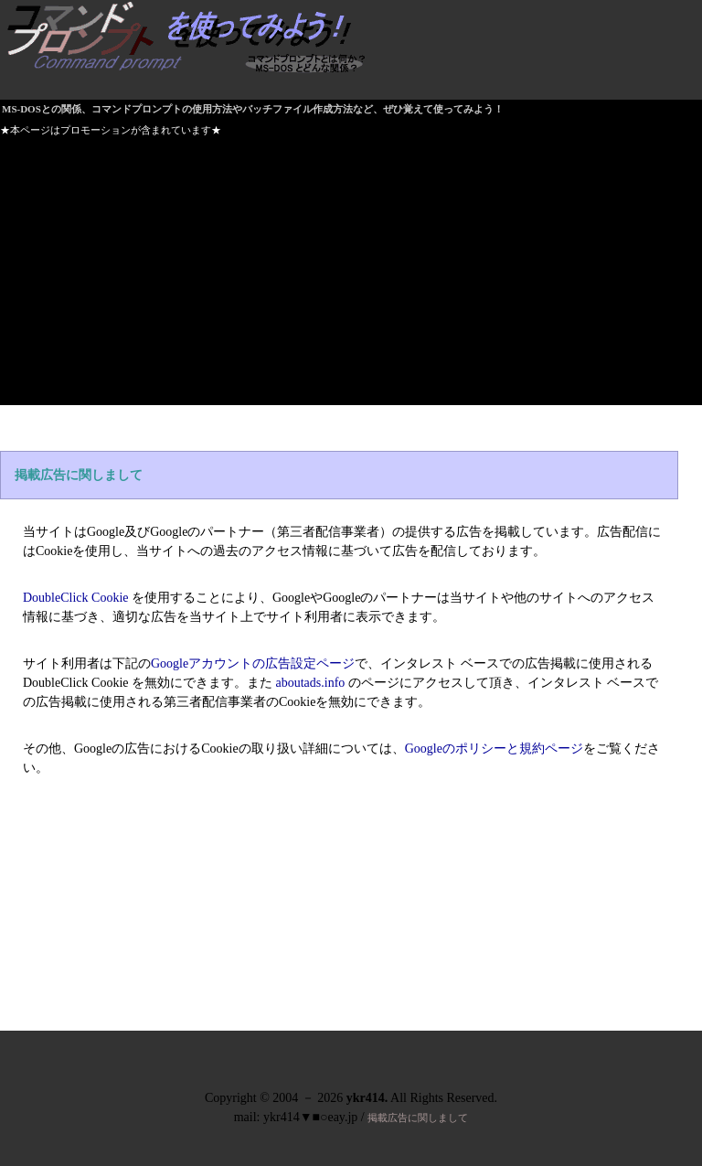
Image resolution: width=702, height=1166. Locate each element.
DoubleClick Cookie (76, 597)
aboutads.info (311, 683)
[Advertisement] (351, 277)
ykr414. (367, 1098)
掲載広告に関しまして (79, 475)
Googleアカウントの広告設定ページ (253, 663)
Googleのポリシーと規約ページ (494, 748)
